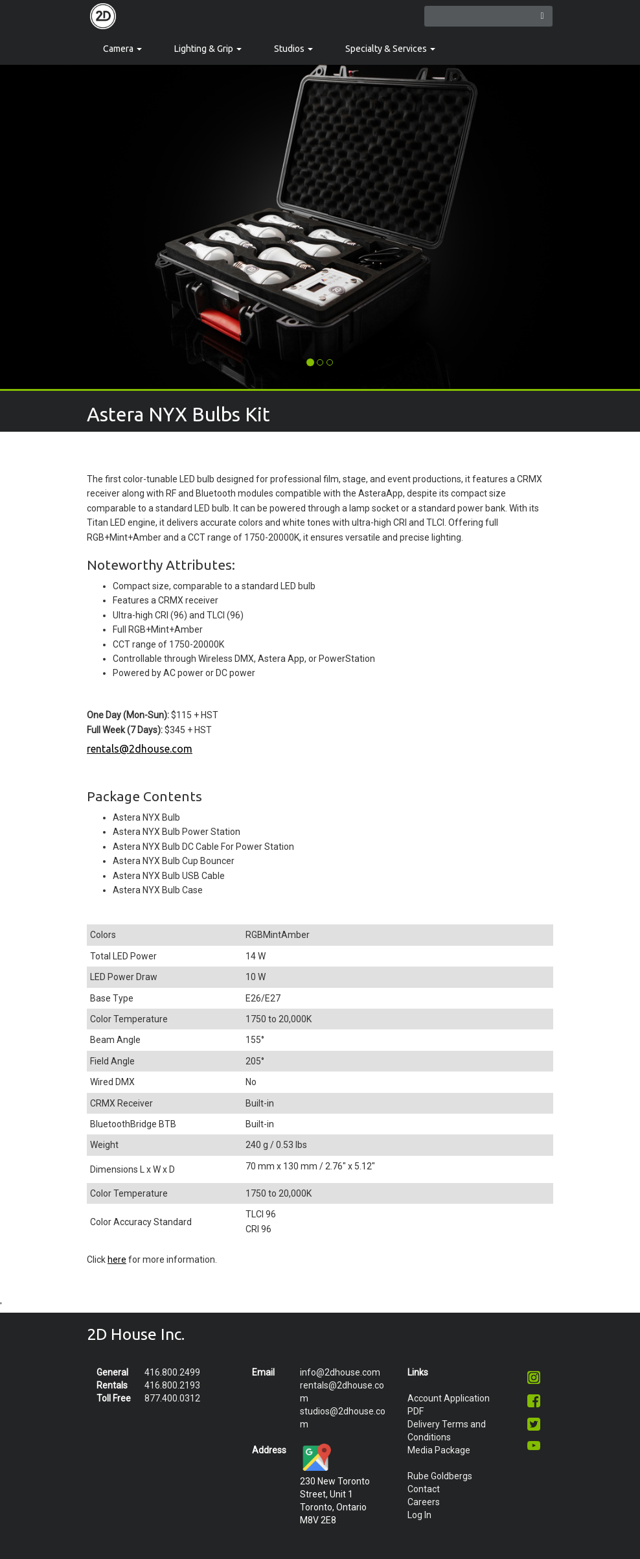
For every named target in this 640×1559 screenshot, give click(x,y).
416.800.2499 (172, 1372)
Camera (122, 48)
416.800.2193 (172, 1385)
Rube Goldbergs (439, 1476)
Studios (293, 48)
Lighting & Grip (208, 48)
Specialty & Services (390, 48)
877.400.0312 (172, 1398)
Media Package (438, 1450)
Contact (423, 1489)
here (117, 1259)
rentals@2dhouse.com (139, 749)
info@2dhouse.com (340, 1372)
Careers (423, 1502)
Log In (419, 1515)
